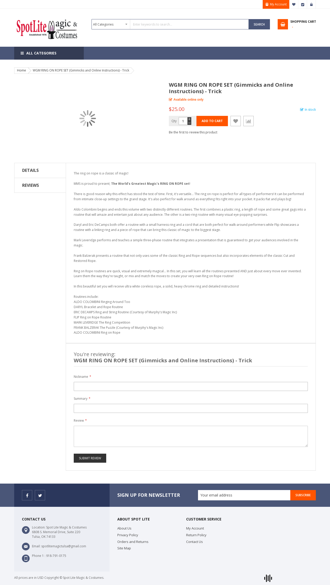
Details (30, 170)
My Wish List (294, 4)
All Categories (41, 53)
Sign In (311, 4)
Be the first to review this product (193, 132)
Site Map (124, 548)
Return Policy (196, 535)
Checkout (302, 4)
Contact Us (194, 541)
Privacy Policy (127, 535)
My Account (278, 4)
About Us (124, 528)
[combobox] (170, 24)
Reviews (30, 185)
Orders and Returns (132, 541)
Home (21, 70)
